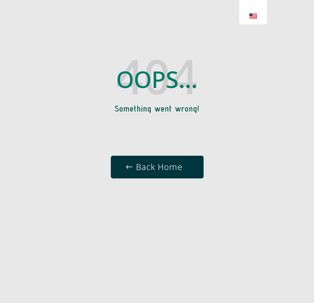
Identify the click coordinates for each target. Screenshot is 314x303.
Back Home (159, 167)
